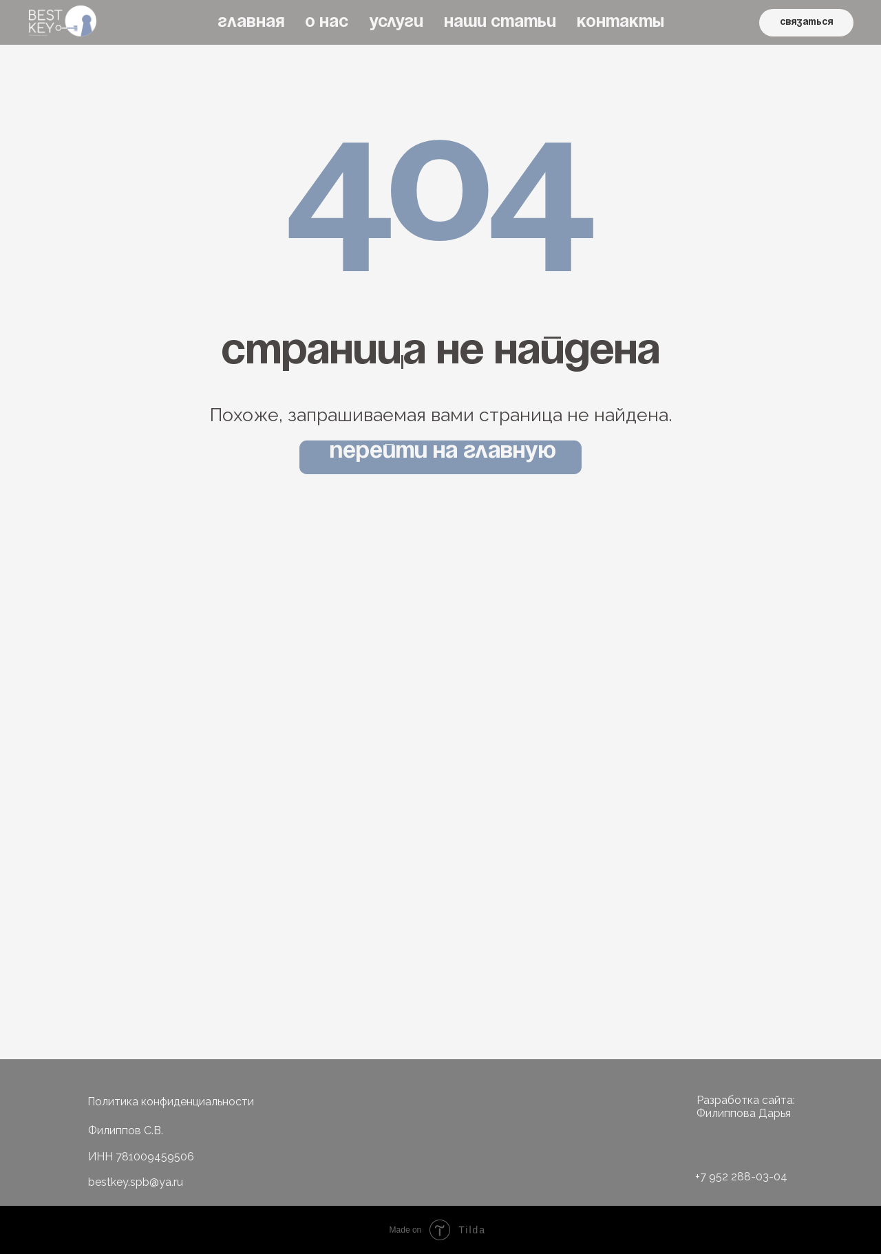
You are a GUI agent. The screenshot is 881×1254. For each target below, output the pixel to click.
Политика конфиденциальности (170, 1101)
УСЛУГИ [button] (396, 22)
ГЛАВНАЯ (250, 22)
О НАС (326, 22)
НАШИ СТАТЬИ (500, 22)
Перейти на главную (443, 451)
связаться (806, 22)
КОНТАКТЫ (620, 22)
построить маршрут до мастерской (593, 937)
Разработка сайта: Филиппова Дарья (746, 1107)
